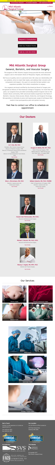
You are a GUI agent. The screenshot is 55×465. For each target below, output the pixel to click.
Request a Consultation (27, 39)
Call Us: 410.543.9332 (27, 52)
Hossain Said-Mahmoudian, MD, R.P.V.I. (27, 217)
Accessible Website (31, 2)
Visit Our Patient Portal (27, 46)
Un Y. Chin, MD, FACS (14, 145)
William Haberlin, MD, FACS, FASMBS (40, 181)
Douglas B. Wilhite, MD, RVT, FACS (41, 148)
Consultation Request (17, 2)
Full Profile (14, 157)
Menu (51, 6)
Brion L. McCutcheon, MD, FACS (14, 181)
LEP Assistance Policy (45, 2)
